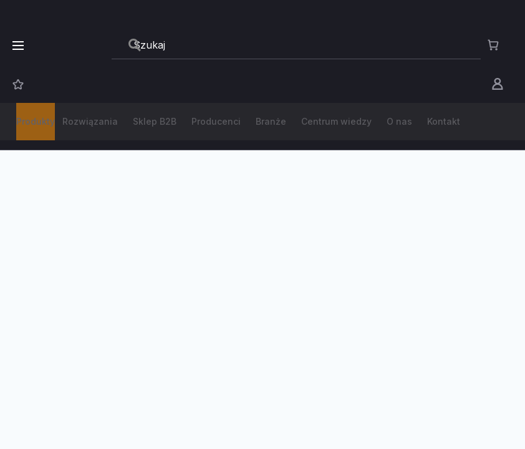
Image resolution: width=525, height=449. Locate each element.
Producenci (216, 121)
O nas (399, 121)
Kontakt (443, 121)
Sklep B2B (154, 121)
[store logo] (73, 45)
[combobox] (296, 45)
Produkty (35, 121)
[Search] (134, 45)
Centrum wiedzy (336, 121)
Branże (271, 121)
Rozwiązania (90, 121)
